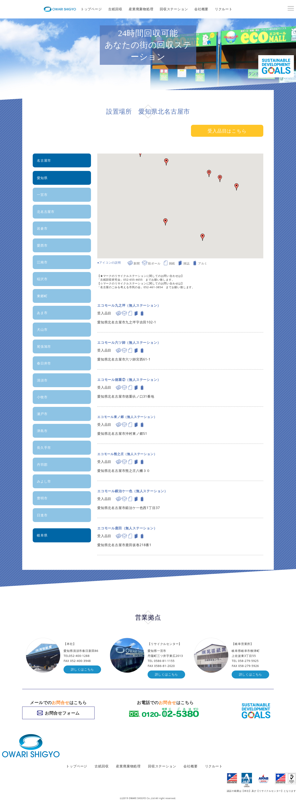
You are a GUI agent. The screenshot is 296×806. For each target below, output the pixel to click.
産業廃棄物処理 (141, 9)
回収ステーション (174, 9)
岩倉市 (42, 228)
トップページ (91, 9)
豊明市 (42, 498)
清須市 (42, 380)
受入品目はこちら (227, 131)
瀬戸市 (42, 413)
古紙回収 (115, 9)
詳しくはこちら (83, 669)
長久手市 (44, 447)
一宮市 (42, 194)
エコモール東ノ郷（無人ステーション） (129, 416)
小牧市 (42, 397)
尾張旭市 (44, 346)
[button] (220, 178)
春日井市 (44, 363)
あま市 (42, 312)
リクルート (223, 9)
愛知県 (42, 178)
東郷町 (42, 296)
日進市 (42, 515)
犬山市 (42, 329)
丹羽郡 (42, 464)
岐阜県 (42, 535)
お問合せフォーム (58, 713)
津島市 (42, 430)
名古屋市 (44, 160)
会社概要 (201, 9)
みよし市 (44, 481)
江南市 (42, 262)
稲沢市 (42, 279)
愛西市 (42, 245)
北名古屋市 (46, 211)
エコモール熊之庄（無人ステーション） (129, 454)
